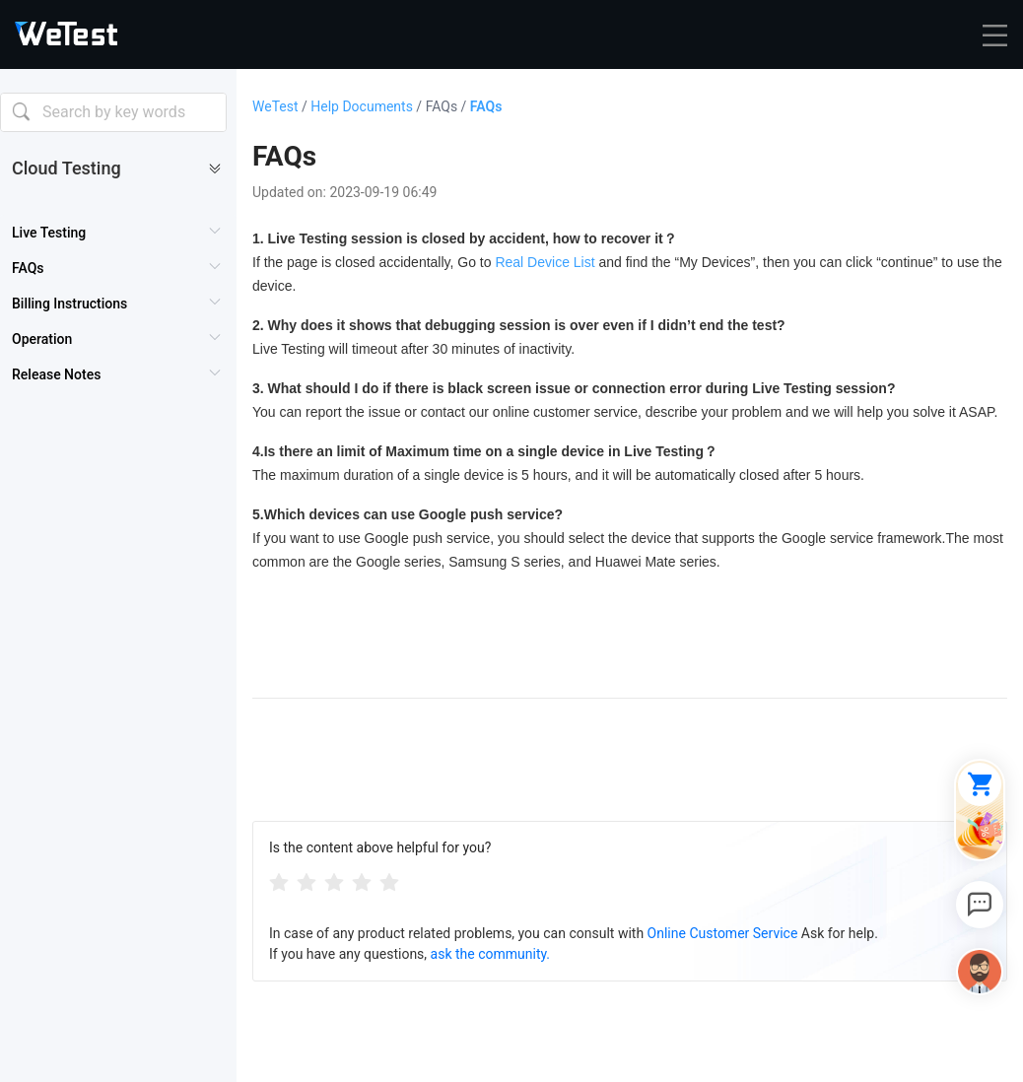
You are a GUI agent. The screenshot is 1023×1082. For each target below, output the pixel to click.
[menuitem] (118, 232)
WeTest (281, 106)
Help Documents (367, 106)
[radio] (279, 881)
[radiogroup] (334, 881)
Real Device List (544, 262)
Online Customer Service (723, 933)
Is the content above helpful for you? (380, 847)
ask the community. (490, 954)
